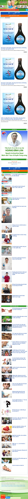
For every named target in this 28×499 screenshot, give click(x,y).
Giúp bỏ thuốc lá (7, 17)
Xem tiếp (25, 123)
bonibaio (11, 486)
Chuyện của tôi (14, 172)
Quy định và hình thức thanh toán (6, 492)
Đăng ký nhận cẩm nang (10, 9)
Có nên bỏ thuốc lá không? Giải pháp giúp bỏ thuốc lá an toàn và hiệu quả (19, 359)
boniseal (9, 486)
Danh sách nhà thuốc (14, 15)
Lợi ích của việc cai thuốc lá (18, 465)
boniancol (21, 486)
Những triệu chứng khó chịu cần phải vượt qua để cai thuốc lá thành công (19, 376)
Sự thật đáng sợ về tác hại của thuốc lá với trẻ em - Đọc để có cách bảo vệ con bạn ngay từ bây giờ (19, 351)
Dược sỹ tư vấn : (14, 12)
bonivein (2, 486)
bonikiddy (18, 486)
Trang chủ (2, 17)
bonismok (14, 486)
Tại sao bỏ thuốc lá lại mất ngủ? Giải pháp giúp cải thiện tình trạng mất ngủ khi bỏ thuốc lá (19, 326)
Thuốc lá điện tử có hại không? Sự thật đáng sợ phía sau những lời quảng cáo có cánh (19, 343)
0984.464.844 (15, 164)
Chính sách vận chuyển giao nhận (6, 493)
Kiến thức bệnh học (14, 306)
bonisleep (5, 486)
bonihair (24, 486)
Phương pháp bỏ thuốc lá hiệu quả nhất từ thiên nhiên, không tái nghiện (19, 273)
